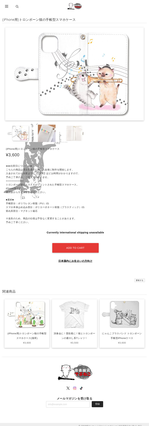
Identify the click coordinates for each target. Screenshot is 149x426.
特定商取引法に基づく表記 (130, 423)
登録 (97, 401)
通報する (139, 277)
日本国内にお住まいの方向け (75, 257)
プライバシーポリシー (107, 423)
